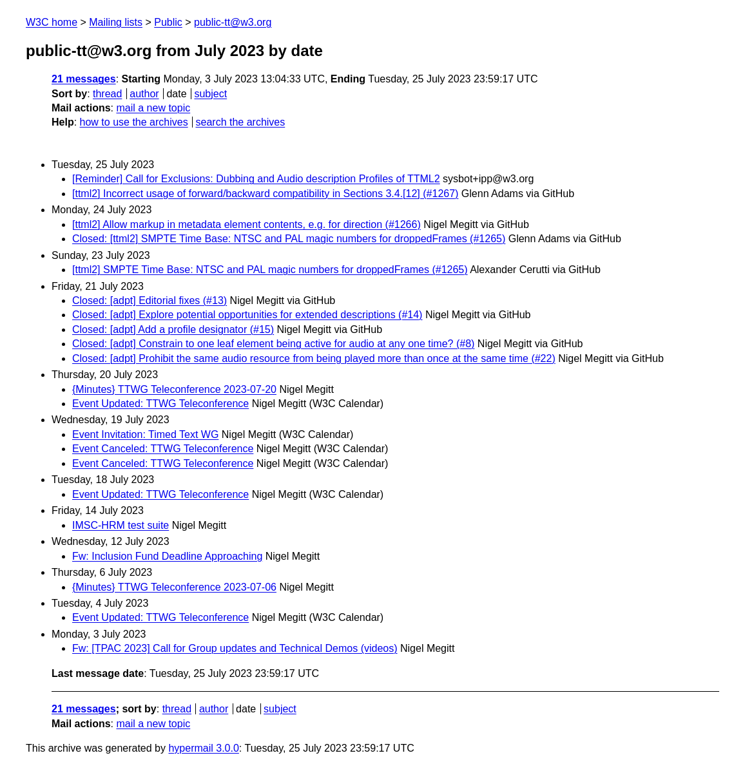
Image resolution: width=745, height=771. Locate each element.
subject (210, 93)
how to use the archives (134, 122)
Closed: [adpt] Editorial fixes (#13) (149, 300)
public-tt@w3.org (232, 22)
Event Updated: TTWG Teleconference (160, 403)
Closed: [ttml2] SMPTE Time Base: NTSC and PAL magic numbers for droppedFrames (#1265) (288, 238)
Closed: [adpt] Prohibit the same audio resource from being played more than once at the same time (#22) (314, 358)
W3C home (51, 22)
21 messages (84, 78)
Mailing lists (115, 22)
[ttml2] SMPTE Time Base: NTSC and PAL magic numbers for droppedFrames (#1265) (270, 269)
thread (107, 93)
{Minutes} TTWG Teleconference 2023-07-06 (174, 587)
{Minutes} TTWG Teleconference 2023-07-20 (174, 389)
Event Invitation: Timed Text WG (145, 434)
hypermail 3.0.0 (203, 748)
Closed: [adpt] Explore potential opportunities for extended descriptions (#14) (247, 314)
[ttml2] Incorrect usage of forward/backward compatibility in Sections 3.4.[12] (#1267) (265, 193)
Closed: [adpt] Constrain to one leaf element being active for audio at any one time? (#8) (273, 343)
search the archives (240, 122)
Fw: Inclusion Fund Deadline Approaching (167, 556)
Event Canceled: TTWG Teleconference (162, 448)
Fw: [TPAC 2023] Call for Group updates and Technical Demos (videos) (235, 648)
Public (168, 22)
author (144, 93)
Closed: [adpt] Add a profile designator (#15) (173, 329)
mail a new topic (153, 107)
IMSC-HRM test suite (120, 525)
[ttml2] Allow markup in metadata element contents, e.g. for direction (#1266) (246, 224)
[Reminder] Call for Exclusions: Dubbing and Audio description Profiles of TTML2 (256, 178)
